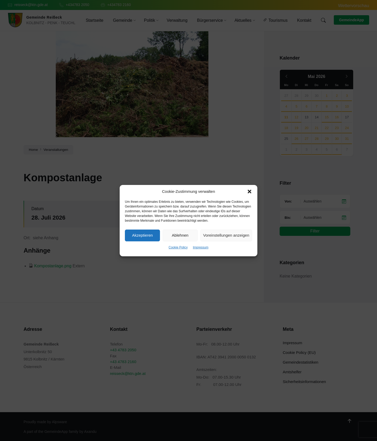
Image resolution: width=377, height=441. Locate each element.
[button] (249, 191)
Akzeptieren (142, 235)
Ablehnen (180, 235)
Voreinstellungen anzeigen (226, 235)
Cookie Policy (178, 247)
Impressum (200, 247)
